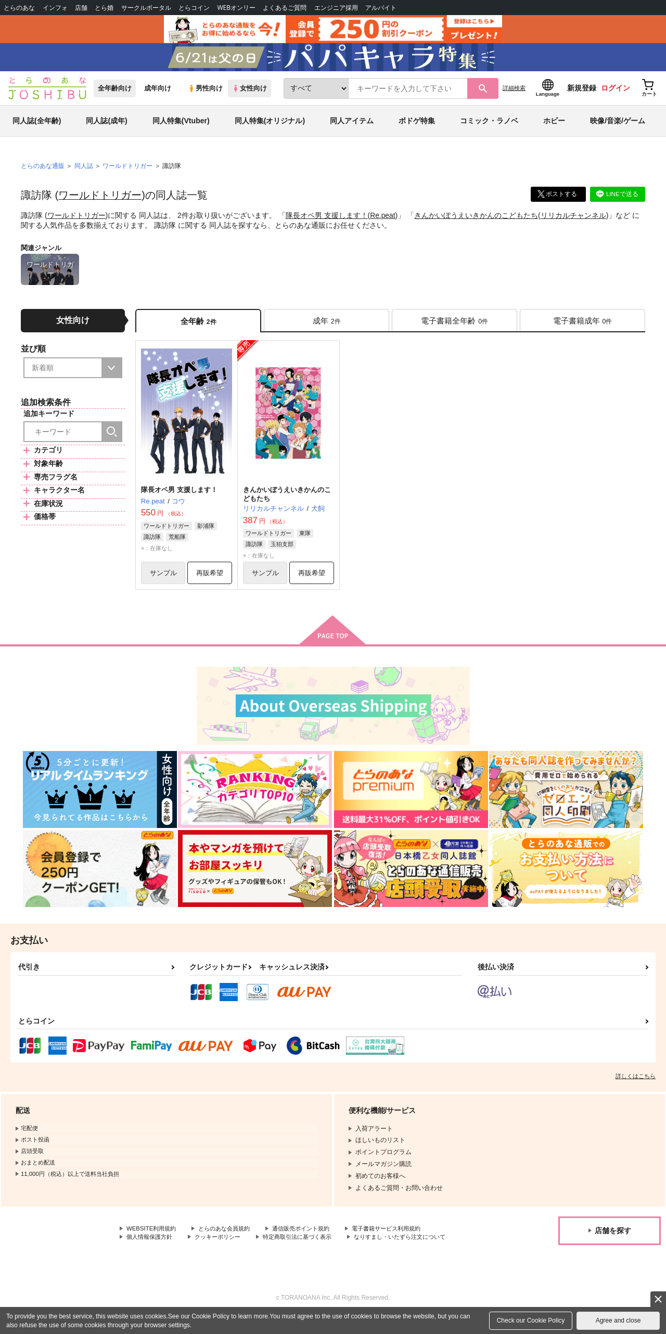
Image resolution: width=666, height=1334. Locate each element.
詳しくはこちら (636, 1084)
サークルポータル (146, 7)
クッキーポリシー (224, 1246)
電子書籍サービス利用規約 (402, 1237)
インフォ (55, 7)
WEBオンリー (236, 7)
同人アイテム (352, 127)
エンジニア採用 (336, 7)
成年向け (157, 94)
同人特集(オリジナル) (270, 127)
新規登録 (581, 94)
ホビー (554, 127)
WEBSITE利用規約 (153, 1237)
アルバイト (380, 7)
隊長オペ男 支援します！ (327, 221)
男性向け (205, 94)
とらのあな (19, 7)
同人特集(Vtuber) (181, 127)
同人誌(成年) (106, 127)
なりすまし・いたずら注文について (176, 1255)
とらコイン (194, 7)
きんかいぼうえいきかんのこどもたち (477, 221)
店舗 (81, 7)
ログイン (615, 94)
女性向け (249, 94)
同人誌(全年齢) (36, 127)
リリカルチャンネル (574, 221)
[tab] (326, 327)
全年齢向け (115, 94)
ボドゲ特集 (417, 127)
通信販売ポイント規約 (311, 1237)
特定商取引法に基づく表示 (308, 1246)
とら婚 (104, 7)
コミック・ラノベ (489, 127)
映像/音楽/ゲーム (617, 127)
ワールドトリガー (100, 201)
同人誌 (83, 172)
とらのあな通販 (43, 172)
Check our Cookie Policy (531, 1320)
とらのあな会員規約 (230, 1237)
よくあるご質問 (284, 7)
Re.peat (382, 221)
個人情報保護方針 (151, 1246)
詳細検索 (514, 94)
